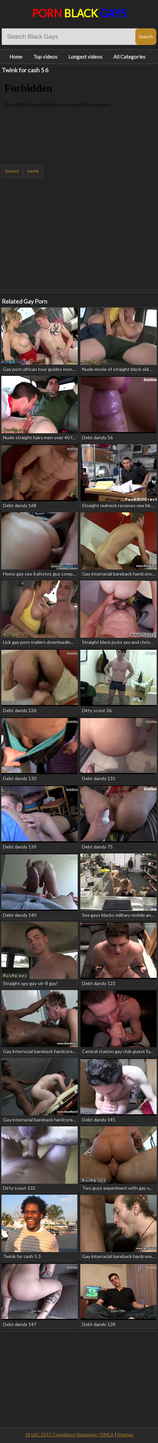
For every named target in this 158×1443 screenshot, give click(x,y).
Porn (79, 13)
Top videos (45, 57)
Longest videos (85, 57)
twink (33, 171)
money (12, 171)
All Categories (129, 57)
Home (15, 57)
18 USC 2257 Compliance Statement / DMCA (69, 1434)
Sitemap (125, 1434)
